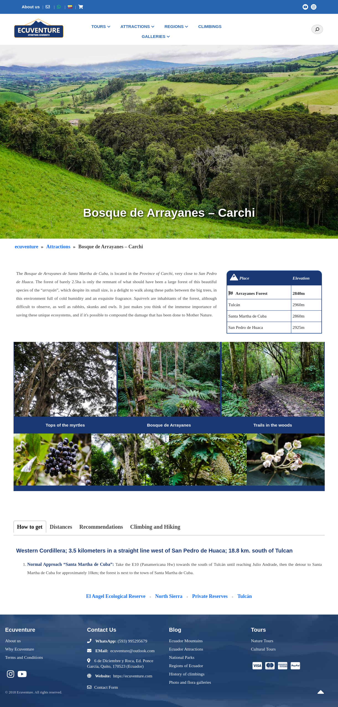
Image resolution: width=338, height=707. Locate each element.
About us (13, 640)
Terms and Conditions (24, 657)
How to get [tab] (30, 527)
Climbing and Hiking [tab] (155, 527)
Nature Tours (262, 640)
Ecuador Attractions (186, 649)
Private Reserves (210, 596)
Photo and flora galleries (190, 682)
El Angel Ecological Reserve (115, 596)
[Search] (317, 29)
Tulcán (244, 596)
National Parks (181, 657)
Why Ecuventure (19, 649)
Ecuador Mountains (186, 640)
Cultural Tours (263, 649)
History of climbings (186, 674)
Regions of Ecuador (186, 665)
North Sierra (168, 596)
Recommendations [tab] (101, 527)
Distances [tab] (61, 527)
